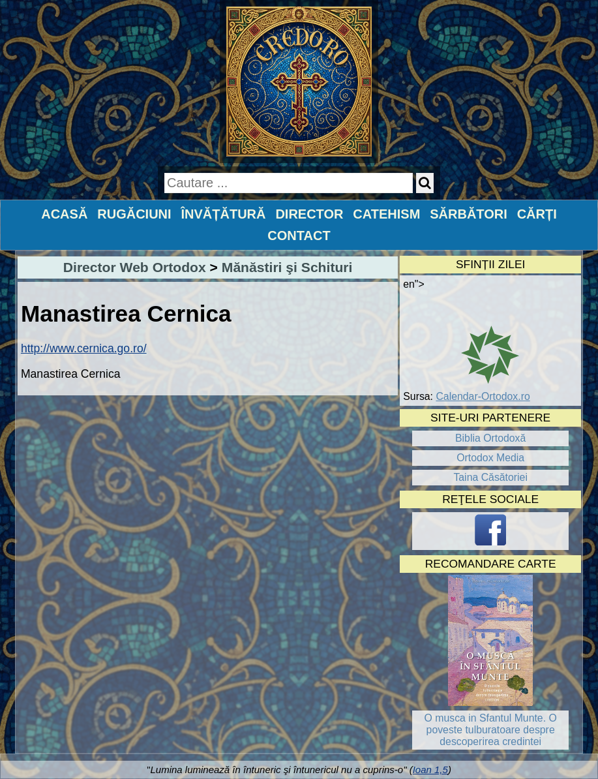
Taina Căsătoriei (490, 477)
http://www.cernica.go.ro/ (84, 348)
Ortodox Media (490, 457)
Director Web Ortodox (134, 267)
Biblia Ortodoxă (490, 438)
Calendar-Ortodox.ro (483, 396)
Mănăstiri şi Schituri (287, 267)
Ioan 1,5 (430, 769)
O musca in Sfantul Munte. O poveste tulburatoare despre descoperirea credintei (491, 729)
